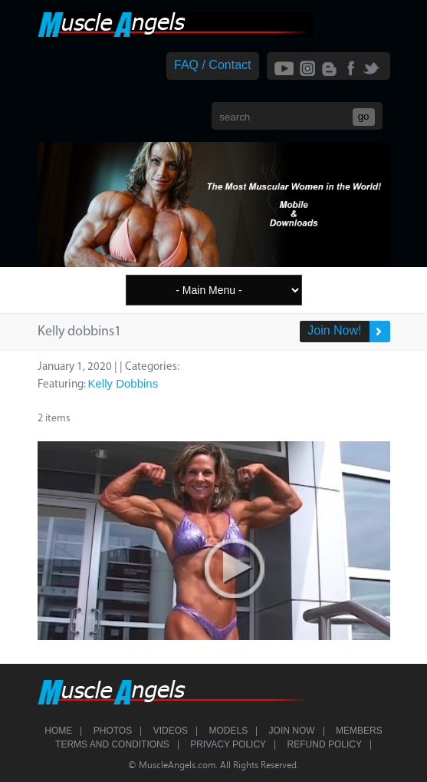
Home (58, 730)
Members (359, 730)
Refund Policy (324, 744)
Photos (113, 730)
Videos (170, 730)
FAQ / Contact (212, 64)
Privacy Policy (228, 744)
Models (228, 730)
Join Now (292, 730)
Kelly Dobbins (123, 383)
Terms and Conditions (112, 744)
